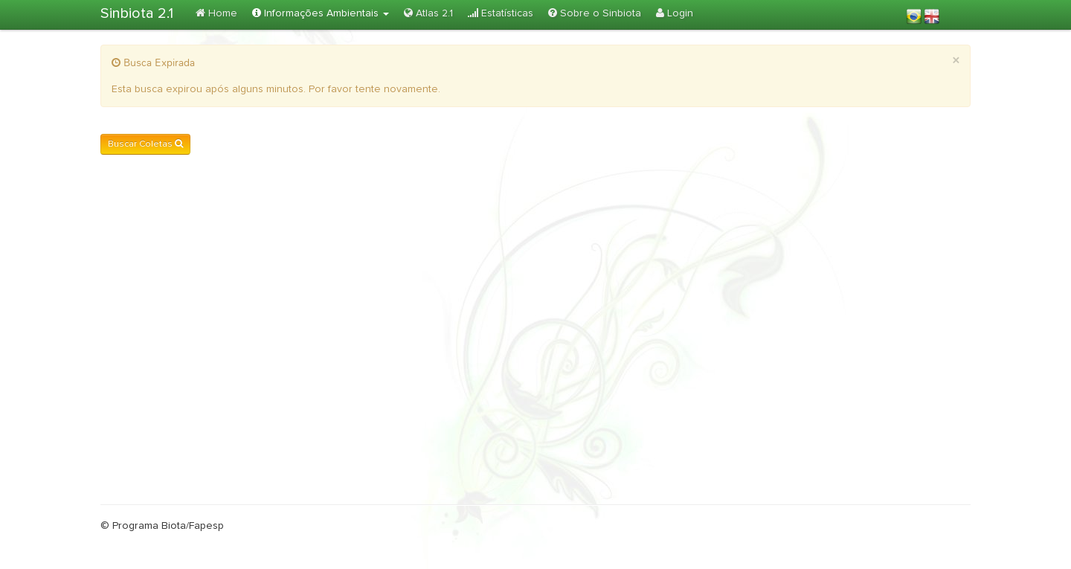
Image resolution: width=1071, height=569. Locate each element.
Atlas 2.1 (428, 13)
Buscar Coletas (145, 144)
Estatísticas (500, 13)
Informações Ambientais (320, 13)
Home (216, 13)
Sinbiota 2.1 (136, 13)
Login (674, 13)
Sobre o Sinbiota (594, 13)
